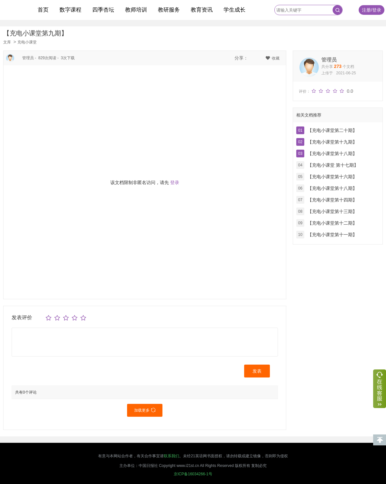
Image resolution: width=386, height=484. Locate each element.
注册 (366, 10)
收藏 (273, 58)
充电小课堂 (27, 42)
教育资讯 (202, 10)
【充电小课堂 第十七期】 (333, 165)
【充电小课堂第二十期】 (332, 130)
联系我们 (171, 456)
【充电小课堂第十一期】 (332, 234)
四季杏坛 (103, 10)
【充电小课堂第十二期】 (332, 223)
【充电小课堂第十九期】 (332, 141)
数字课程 (70, 10)
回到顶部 (379, 439)
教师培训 (136, 10)
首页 (43, 10)
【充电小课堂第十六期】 (332, 176)
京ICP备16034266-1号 (193, 474)
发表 (257, 371)
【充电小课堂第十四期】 (332, 199)
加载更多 (144, 410)
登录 (376, 10)
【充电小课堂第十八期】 (332, 153)
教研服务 (169, 10)
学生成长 (234, 10)
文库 (7, 42)
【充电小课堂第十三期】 (332, 211)
